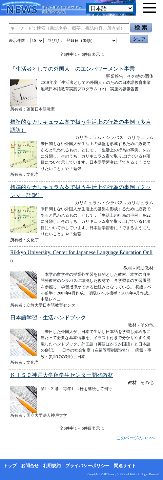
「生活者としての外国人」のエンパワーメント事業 (72, 69)
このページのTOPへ (135, 437)
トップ (10, 465)
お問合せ (30, 465)
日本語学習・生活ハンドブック (48, 317)
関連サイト (125, 465)
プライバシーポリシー (87, 465)
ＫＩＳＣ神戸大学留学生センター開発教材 (61, 375)
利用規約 (52, 465)
